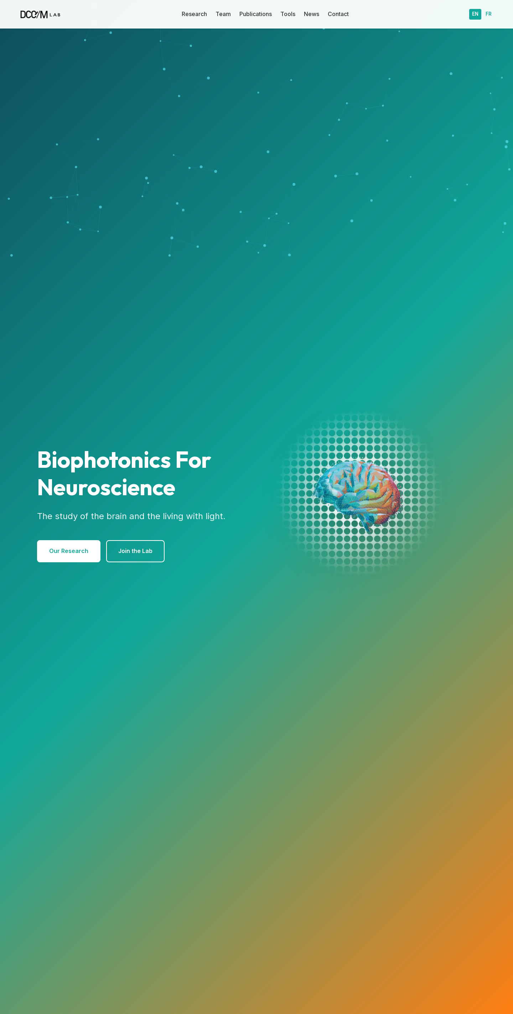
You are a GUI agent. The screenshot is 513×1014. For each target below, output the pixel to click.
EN (475, 14)
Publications (255, 13)
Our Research (68, 550)
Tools (287, 13)
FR (489, 14)
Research (194, 13)
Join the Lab (135, 550)
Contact (338, 13)
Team (223, 13)
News (311, 13)
